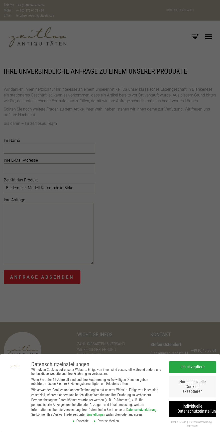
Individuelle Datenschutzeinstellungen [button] (197, 407)
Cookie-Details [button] (179, 420)
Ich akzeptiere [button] (192, 365)
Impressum (192, 424)
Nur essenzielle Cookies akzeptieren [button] (192, 385)
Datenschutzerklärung (141, 408)
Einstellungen (95, 413)
